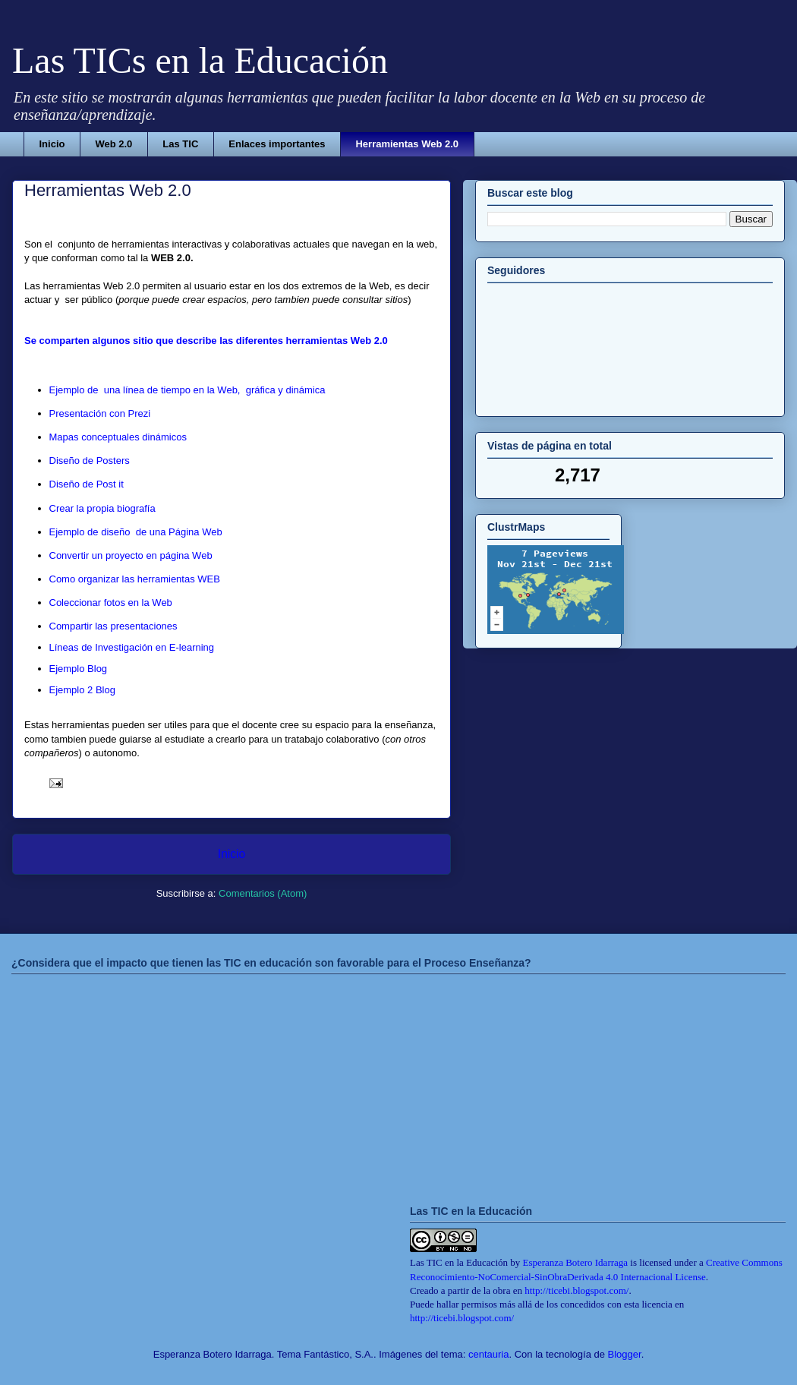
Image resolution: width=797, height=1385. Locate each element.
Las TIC (180, 144)
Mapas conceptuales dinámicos (118, 437)
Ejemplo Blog (78, 668)
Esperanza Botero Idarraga (575, 1262)
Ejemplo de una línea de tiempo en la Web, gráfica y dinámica (187, 390)
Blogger (624, 1354)
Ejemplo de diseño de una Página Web (135, 532)
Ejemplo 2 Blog (82, 690)
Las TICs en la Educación (200, 60)
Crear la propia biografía (102, 508)
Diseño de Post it (86, 484)
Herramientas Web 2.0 (406, 144)
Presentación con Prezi (100, 413)
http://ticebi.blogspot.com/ (576, 1290)
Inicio (52, 144)
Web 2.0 (113, 144)
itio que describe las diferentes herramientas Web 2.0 (263, 340)
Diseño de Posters (89, 460)
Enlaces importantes (276, 144)
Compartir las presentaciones (113, 626)
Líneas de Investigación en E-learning (132, 647)
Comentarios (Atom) (263, 893)
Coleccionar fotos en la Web (110, 602)
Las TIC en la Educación (459, 1262)
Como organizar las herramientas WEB (134, 579)
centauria (488, 1354)
